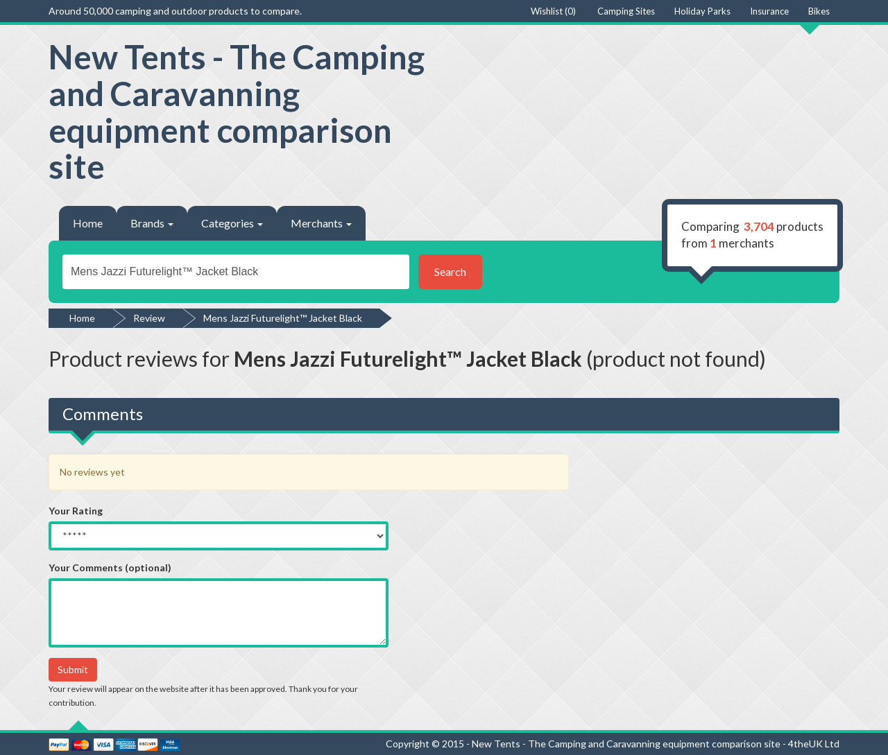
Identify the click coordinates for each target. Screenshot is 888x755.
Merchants (321, 222)
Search (450, 271)
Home (88, 222)
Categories (232, 222)
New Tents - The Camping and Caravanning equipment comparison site (237, 111)
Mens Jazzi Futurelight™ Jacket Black (282, 318)
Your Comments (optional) (110, 567)
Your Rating (76, 511)
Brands (151, 222)
